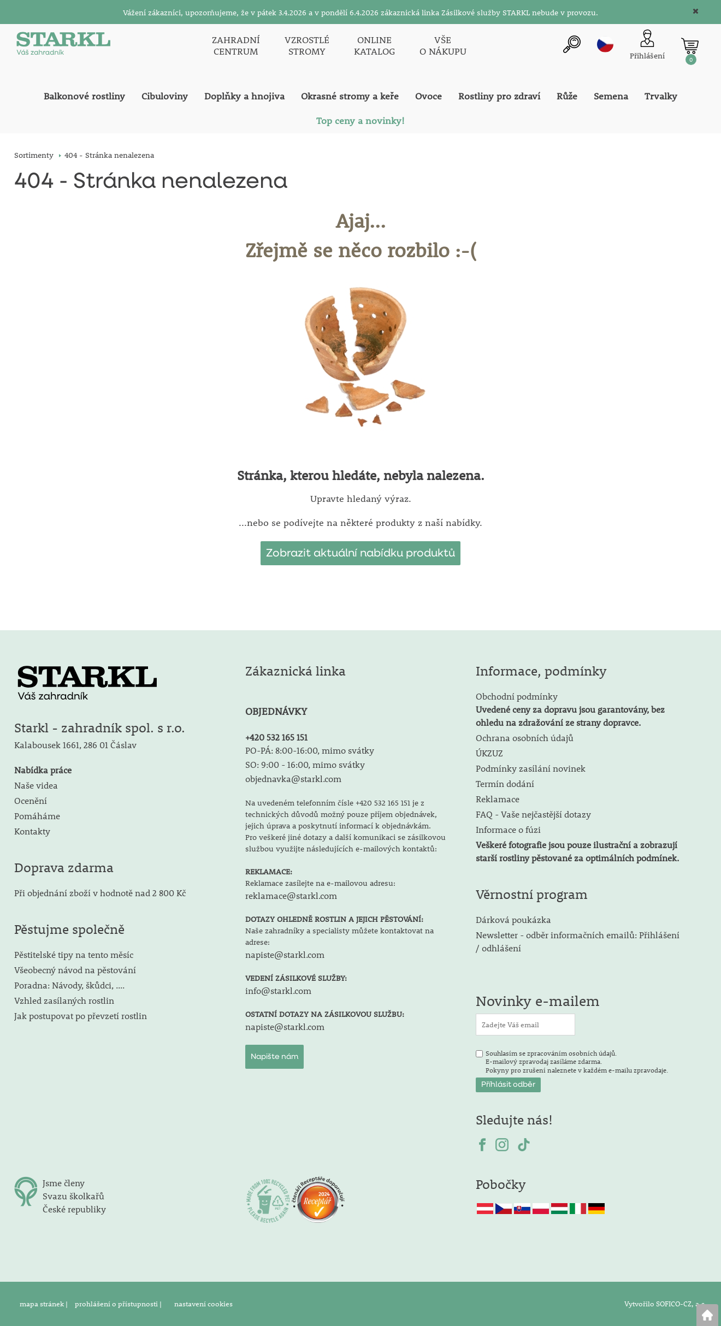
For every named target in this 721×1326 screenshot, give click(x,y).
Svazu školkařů (73, 1195)
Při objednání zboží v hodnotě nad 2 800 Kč (100, 892)
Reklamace (497, 798)
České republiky (74, 1209)
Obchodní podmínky (570, 709)
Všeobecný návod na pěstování (75, 969)
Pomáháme (37, 815)
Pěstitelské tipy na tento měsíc (73, 954)
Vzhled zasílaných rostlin (64, 1000)
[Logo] (63, 46)
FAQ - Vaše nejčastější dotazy (533, 814)
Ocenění (30, 800)
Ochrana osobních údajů (525, 737)
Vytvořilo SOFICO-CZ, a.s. (665, 1304)
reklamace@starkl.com (291, 895)
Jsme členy (64, 1182)
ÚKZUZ (489, 753)
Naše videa (36, 785)
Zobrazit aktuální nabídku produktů (360, 553)
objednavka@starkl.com (293, 778)
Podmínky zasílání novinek (531, 768)
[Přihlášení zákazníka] (647, 45)
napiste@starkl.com (284, 954)
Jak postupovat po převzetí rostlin (80, 1015)
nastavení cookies (203, 1304)
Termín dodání (505, 783)
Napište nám (274, 1057)
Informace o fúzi (508, 829)
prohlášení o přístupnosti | (119, 1304)
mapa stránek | (44, 1304)
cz (605, 44)
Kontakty (32, 831)
